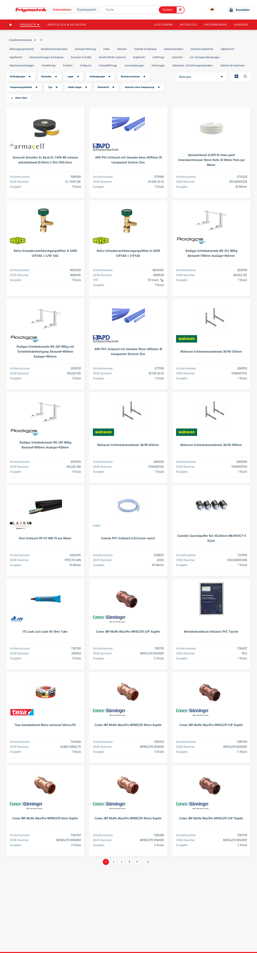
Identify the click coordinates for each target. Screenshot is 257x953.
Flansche (122, 49)
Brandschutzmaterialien (54, 49)
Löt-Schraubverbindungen (205, 57)
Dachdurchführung (85, 49)
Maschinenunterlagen (22, 65)
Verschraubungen (134, 65)
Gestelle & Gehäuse (145, 49)
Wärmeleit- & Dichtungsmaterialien (192, 65)
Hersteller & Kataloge (67, 25)
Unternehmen (62, 9)
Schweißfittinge (108, 65)
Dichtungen (158, 65)
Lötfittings (158, 57)
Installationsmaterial (23, 40)
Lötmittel (177, 57)
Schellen (67, 65)
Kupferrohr (139, 57)
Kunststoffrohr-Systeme (112, 57)
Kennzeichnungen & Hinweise (46, 57)
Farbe (106, 49)
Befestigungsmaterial (22, 49)
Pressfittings (48, 65)
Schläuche (85, 65)
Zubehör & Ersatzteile (232, 65)
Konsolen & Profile (81, 57)
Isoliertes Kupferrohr (202, 49)
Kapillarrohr (16, 57)
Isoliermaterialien (173, 49)
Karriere (241, 25)
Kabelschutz (227, 49)
